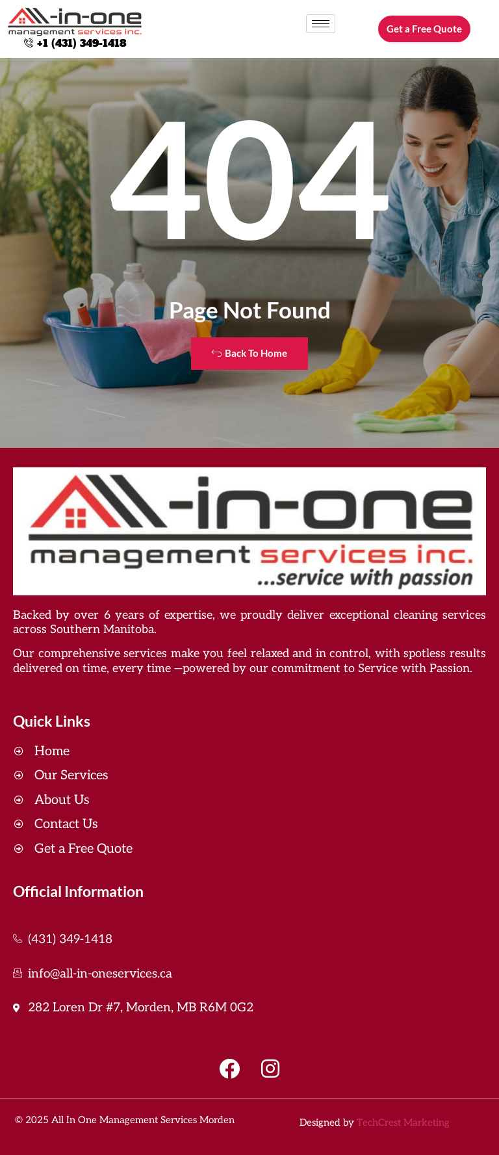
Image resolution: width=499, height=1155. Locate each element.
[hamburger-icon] (320, 23)
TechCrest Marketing (403, 1122)
